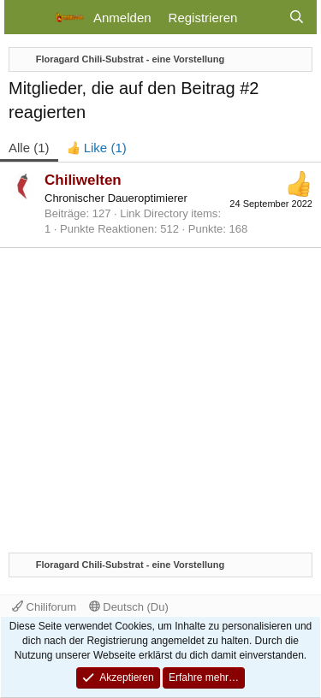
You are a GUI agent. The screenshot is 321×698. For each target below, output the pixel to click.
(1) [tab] (29, 147)
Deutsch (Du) (129, 606)
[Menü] (28, 17)
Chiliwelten (83, 180)
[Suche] (296, 17)
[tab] (96, 147)
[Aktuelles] (262, 17)
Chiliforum (44, 606)
